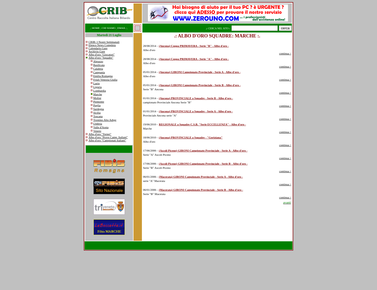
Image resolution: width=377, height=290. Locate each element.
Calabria (98, 68)
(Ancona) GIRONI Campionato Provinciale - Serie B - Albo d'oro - (200, 85)
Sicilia (97, 112)
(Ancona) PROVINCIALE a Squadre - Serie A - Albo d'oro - (196, 111)
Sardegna (98, 108)
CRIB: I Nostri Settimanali (103, 41)
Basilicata (98, 64)
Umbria (97, 123)
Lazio (96, 83)
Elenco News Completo (102, 45)
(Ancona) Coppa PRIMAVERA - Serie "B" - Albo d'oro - (194, 45)
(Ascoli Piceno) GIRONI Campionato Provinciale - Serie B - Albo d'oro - (203, 163)
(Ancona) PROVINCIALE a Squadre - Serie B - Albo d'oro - (196, 98)
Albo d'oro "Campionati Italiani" (107, 140)
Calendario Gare (97, 48)
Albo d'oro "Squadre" (100, 57)
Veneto (97, 130)
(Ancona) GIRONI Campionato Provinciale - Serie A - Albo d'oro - (200, 72)
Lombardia (99, 90)
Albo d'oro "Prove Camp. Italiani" (108, 137)
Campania (99, 72)
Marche (97, 94)
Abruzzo (98, 61)
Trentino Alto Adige (104, 119)
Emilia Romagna (103, 75)
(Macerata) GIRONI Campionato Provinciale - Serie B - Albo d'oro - (201, 189)
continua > (285, 53)
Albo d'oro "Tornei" (99, 134)
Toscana (98, 116)
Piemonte (98, 101)
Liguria (97, 86)
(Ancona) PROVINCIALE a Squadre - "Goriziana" (191, 137)
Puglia (97, 105)
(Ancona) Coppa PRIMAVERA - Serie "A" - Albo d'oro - (194, 58)
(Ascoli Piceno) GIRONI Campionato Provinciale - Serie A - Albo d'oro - (203, 150)
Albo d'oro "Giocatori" (101, 54)
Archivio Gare (96, 51)
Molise (97, 97)
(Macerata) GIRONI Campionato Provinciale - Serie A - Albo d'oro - (201, 176)
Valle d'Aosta (101, 127)
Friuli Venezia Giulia (105, 79)
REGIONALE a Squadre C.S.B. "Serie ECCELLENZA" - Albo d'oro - (202, 124)
